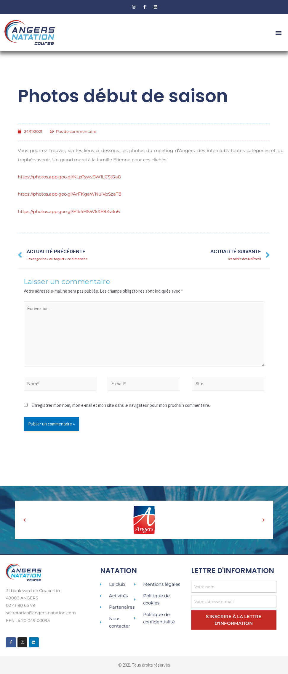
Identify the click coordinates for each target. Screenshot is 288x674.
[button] (279, 32)
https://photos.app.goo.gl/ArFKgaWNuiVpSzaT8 (69, 193)
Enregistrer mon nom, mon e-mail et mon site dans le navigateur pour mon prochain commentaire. (120, 405)
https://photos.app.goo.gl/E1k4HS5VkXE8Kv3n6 (69, 211)
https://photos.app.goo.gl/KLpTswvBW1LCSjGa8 (69, 177)
